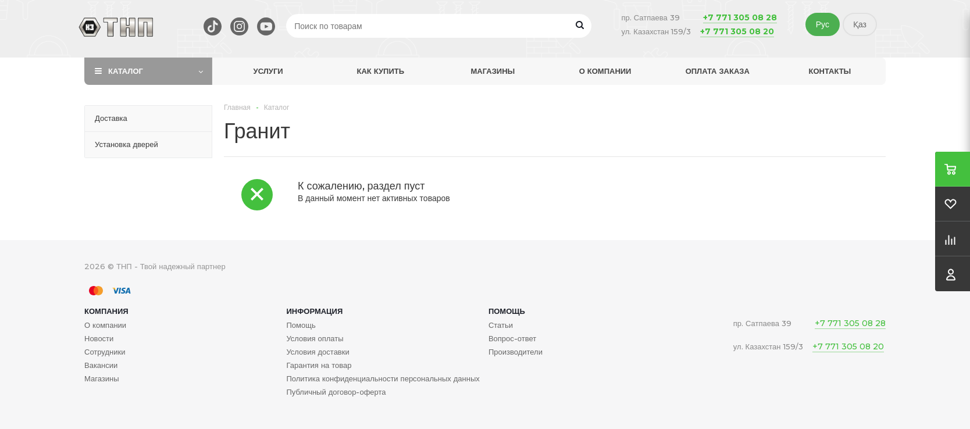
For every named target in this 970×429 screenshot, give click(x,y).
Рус (822, 24)
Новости (98, 338)
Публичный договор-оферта (336, 391)
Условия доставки (317, 351)
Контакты (829, 71)
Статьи (500, 325)
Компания (106, 311)
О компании (605, 71)
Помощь (506, 311)
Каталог (125, 71)
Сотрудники (104, 351)
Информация (314, 311)
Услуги (268, 71)
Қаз (859, 24)
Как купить (380, 71)
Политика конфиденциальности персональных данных (382, 378)
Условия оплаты (314, 338)
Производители (515, 351)
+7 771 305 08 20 (737, 31)
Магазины (493, 71)
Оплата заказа (718, 71)
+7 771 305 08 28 (740, 17)
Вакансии (100, 365)
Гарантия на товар (318, 365)
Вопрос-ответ (512, 338)
